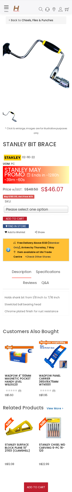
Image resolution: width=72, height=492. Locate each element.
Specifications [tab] (48, 271)
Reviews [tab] (30, 282)
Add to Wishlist (15, 232)
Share (40, 232)
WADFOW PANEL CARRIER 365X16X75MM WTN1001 (49, 380)
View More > (55, 408)
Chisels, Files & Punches (37, 20)
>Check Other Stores (37, 256)
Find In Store (16, 226)
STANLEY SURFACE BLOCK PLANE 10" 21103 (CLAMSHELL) (17, 448)
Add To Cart (36, 487)
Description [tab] (21, 271)
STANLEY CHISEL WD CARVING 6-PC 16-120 (52, 448)
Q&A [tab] (45, 282)
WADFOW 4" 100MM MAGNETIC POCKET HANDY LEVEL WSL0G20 (18, 380)
